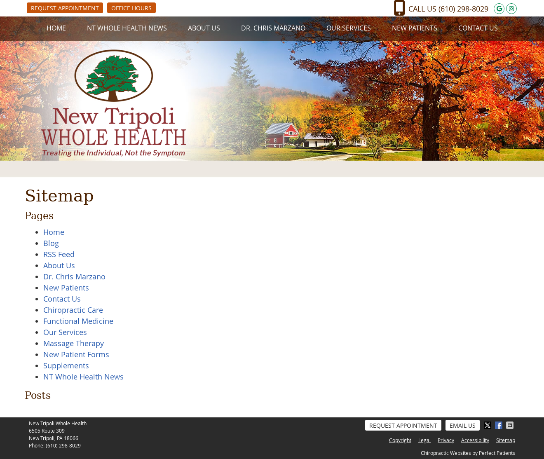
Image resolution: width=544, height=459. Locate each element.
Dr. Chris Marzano (273, 28)
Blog (51, 243)
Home (56, 28)
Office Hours (131, 8)
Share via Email (510, 425)
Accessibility (475, 440)
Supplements (66, 365)
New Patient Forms (76, 354)
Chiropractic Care (73, 310)
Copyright (400, 440)
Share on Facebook (499, 425)
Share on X (488, 425)
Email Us (463, 425)
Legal (424, 440)
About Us (204, 28)
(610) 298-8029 (463, 9)
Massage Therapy (73, 343)
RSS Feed (59, 254)
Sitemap (505, 440)
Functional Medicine (78, 321)
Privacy (446, 440)
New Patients (414, 28)
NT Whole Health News (127, 28)
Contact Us (478, 28)
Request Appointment (65, 8)
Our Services (348, 28)
